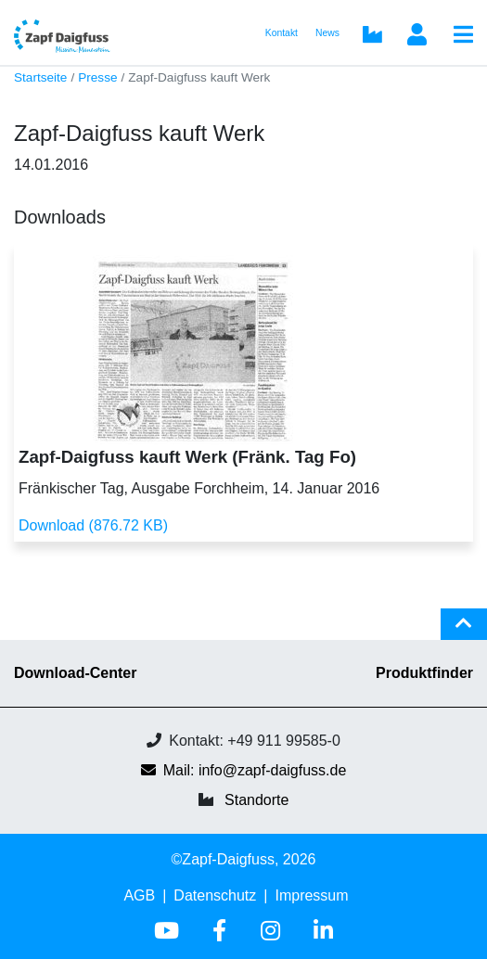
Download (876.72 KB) (93, 525)
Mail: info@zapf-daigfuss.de (244, 770)
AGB (139, 895)
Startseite (40, 77)
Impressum (311, 895)
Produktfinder (424, 673)
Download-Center (75, 673)
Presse (97, 77)
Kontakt (281, 33)
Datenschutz (214, 895)
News (327, 33)
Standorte (256, 800)
